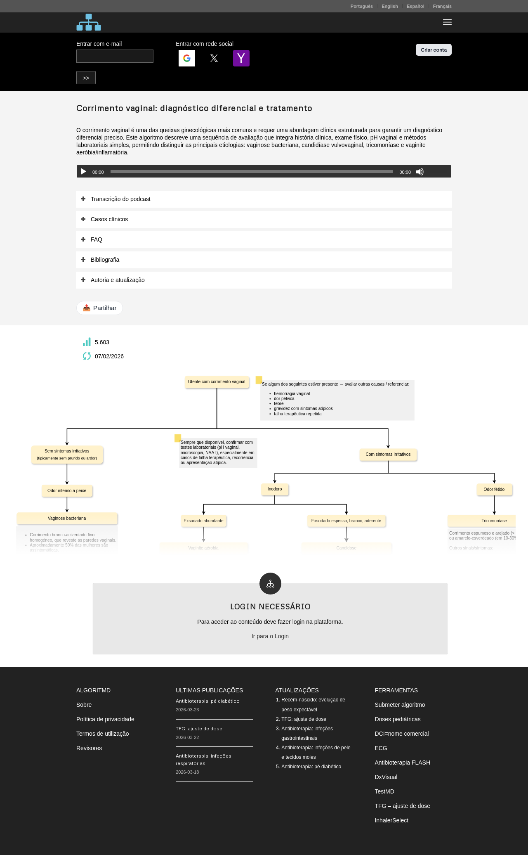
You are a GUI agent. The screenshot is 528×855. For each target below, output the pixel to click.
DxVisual (386, 777)
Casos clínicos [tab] (104, 219)
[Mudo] (420, 172)
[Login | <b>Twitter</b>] (214, 58)
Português (362, 6)
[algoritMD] (88, 22)
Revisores (89, 748)
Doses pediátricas (397, 719)
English (390, 6)
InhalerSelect (391, 820)
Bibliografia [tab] (99, 259)
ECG (381, 748)
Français (442, 6)
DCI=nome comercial (402, 733)
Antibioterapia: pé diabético (208, 701)
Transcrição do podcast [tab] (115, 199)
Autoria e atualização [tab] (112, 280)
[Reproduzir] (83, 172)
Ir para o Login (270, 636)
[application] (264, 171)
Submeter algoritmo (400, 704)
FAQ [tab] (91, 239)
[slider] (252, 171)
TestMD (384, 791)
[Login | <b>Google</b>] (187, 58)
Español (415, 6)
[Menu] (447, 22)
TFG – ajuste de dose (402, 806)
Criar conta (434, 50)
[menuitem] (361, 6)
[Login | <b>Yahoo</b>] (241, 58)
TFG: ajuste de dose (199, 728)
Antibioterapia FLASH (402, 762)
